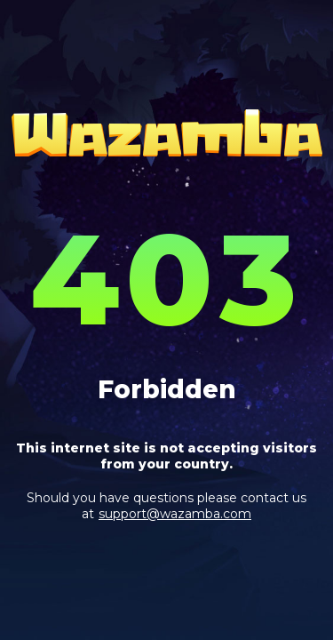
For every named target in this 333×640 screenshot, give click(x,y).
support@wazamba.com (175, 514)
